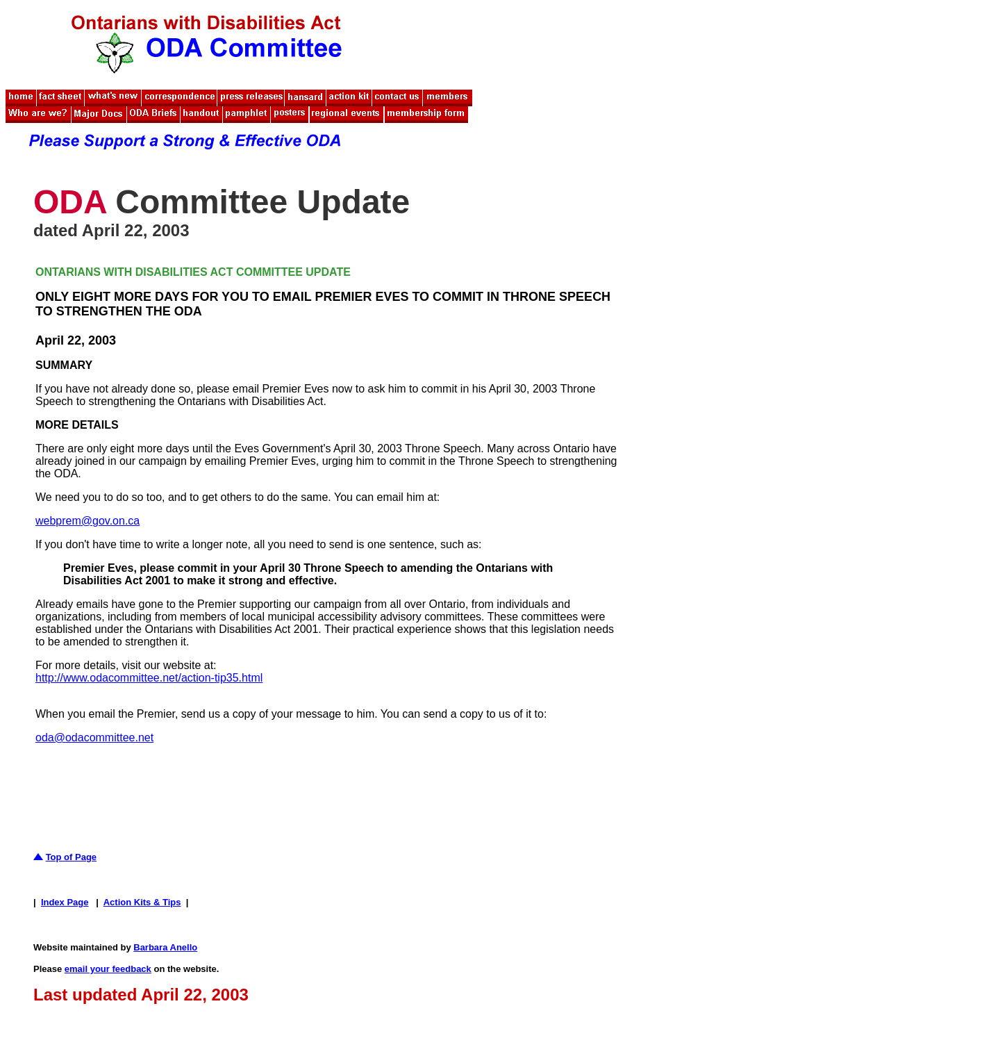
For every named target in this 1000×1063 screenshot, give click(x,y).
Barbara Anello (165, 947)
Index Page (65, 902)
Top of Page (71, 857)
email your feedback (108, 969)
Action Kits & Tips (142, 902)
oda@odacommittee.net (94, 737)
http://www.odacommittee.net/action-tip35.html (148, 678)
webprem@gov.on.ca (87, 521)
